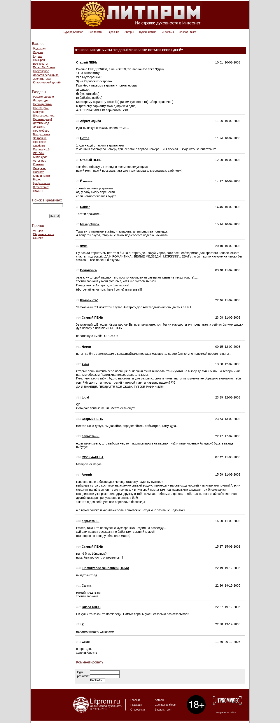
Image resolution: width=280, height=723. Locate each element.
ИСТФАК (38, 153)
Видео (37, 179)
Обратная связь (43, 234)
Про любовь (41, 130)
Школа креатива (43, 115)
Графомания (41, 183)
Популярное (41, 71)
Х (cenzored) (41, 187)
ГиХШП (38, 190)
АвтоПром (39, 160)
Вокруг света (41, 134)
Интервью (168, 32)
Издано (38, 52)
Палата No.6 (41, 149)
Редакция (113, 32)
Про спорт (39, 141)
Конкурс (38, 111)
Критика (38, 164)
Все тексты (95, 32)
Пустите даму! (42, 119)
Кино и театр (41, 175)
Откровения (137, 709)
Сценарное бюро (165, 704)
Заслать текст (187, 32)
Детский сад (41, 123)
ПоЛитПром (41, 108)
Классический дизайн (47, 82)
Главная (135, 700)
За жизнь (39, 127)
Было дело (40, 157)
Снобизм (39, 145)
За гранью (40, 138)
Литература (40, 100)
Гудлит (37, 56)
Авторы (128, 32)
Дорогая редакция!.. (46, 75)
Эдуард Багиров (73, 32)
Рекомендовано (43, 96)
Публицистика (147, 32)
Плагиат (38, 172)
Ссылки (38, 238)
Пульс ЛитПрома (44, 67)
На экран (39, 60)
